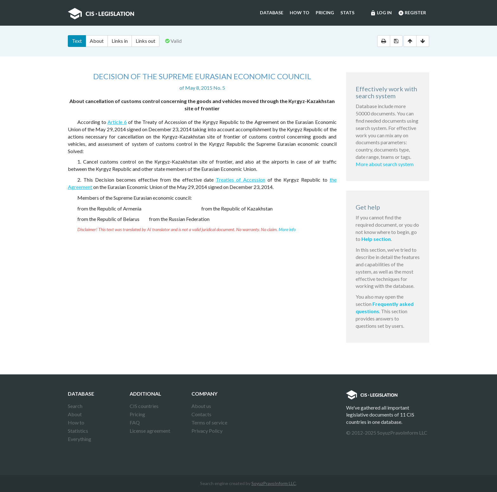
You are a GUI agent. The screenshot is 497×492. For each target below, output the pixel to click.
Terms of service (209, 422)
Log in (381, 13)
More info (287, 229)
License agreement (150, 431)
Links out (145, 41)
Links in (120, 41)
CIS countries (144, 406)
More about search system (385, 164)
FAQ (135, 422)
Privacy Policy (207, 431)
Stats (347, 12)
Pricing (325, 12)
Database (271, 12)
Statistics (78, 431)
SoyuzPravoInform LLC (273, 483)
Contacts (201, 414)
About (97, 41)
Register (412, 13)
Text (77, 41)
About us (201, 406)
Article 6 (116, 122)
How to (299, 12)
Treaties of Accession (240, 180)
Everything (79, 439)
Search (75, 406)
